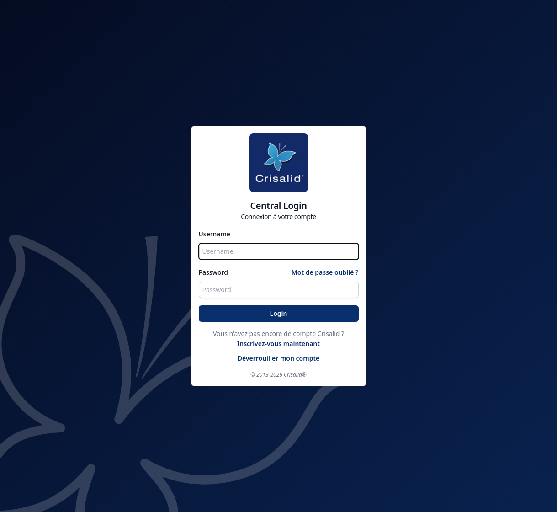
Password (213, 272)
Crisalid (293, 375)
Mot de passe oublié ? (325, 272)
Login (278, 313)
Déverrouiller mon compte (279, 358)
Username (214, 233)
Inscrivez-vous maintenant (278, 343)
